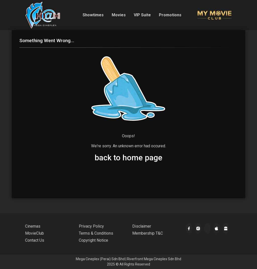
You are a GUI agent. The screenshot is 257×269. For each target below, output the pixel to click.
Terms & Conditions (96, 233)
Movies (119, 15)
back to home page (128, 157)
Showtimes (93, 15)
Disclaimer (141, 226)
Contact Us (34, 240)
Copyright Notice (93, 240)
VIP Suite (142, 15)
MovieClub (34, 233)
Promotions (170, 15)
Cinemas (32, 226)
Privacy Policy (91, 226)
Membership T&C (147, 233)
